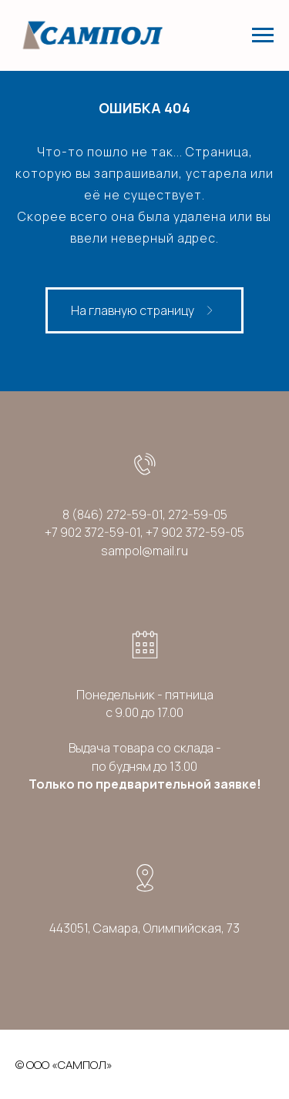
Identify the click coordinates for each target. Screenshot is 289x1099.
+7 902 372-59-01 (92, 532)
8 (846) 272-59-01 (112, 514)
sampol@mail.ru (144, 550)
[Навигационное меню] (263, 35)
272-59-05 (197, 514)
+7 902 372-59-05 (195, 532)
